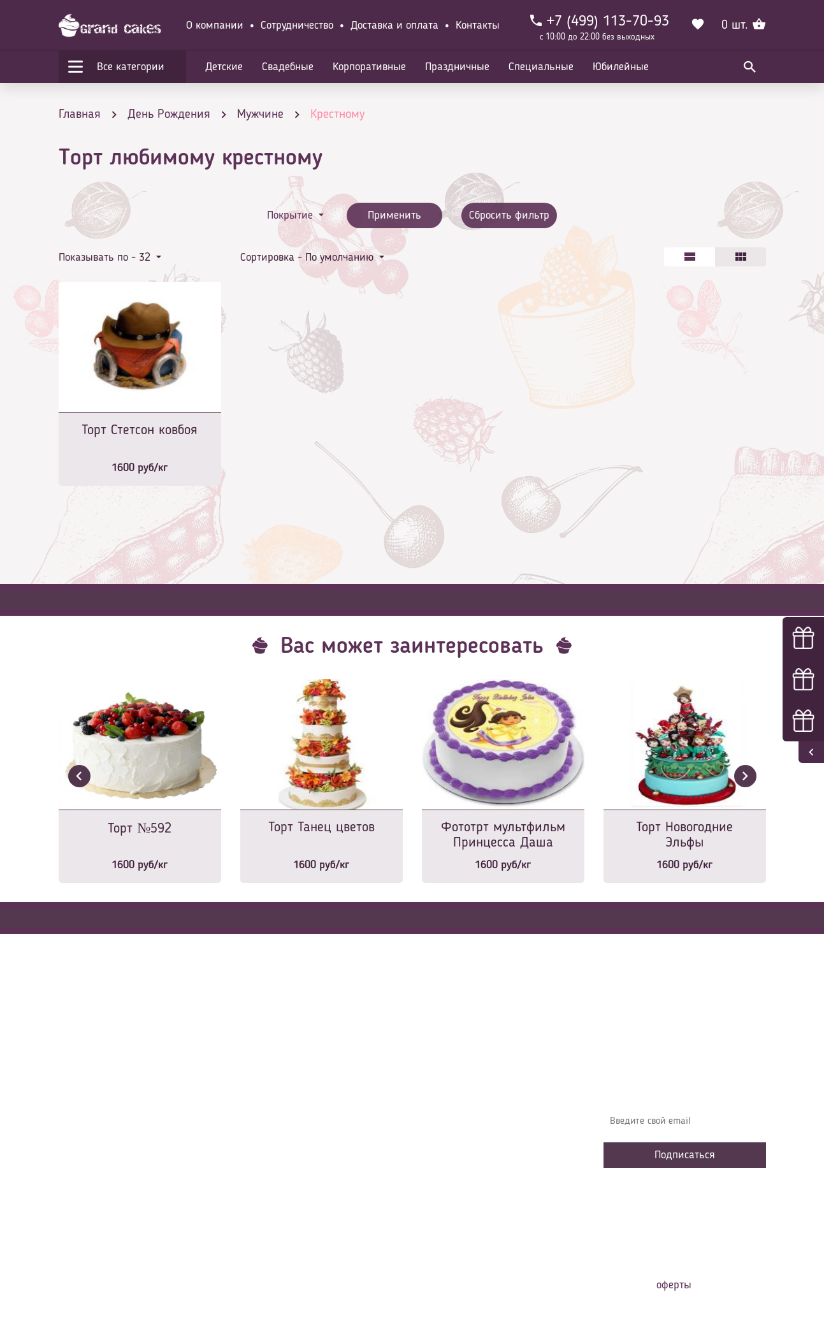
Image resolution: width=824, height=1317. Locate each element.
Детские (224, 67)
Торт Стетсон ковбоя (140, 430)
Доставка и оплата (394, 25)
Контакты (478, 25)
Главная (266, 1075)
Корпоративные (369, 67)
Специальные (541, 67)
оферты (673, 1285)
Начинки (267, 1151)
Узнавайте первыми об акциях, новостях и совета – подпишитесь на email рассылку (681, 1084)
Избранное (272, 1170)
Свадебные (288, 67)
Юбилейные (621, 67)
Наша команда (281, 1209)
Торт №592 (139, 829)
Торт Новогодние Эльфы (684, 835)
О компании (214, 25)
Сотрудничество (297, 25)
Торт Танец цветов (321, 827)
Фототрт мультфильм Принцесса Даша (503, 835)
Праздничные (457, 67)
